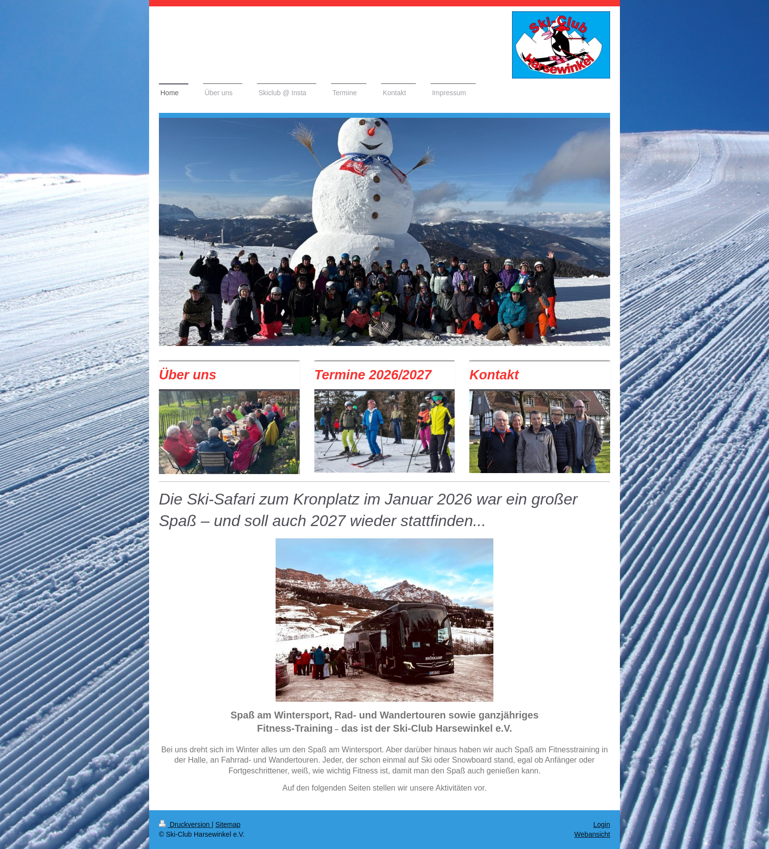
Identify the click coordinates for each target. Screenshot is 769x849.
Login (601, 824)
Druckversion (185, 824)
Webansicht (592, 834)
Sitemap (227, 824)
